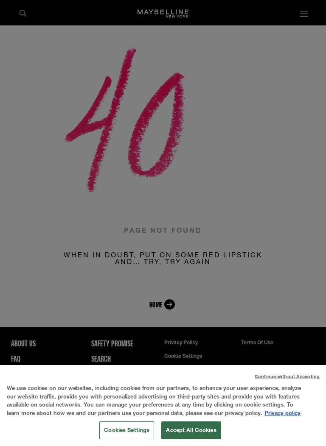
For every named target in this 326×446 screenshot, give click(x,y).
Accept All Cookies (191, 431)
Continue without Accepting (287, 378)
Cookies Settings (126, 431)
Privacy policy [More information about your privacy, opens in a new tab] (282, 414)
